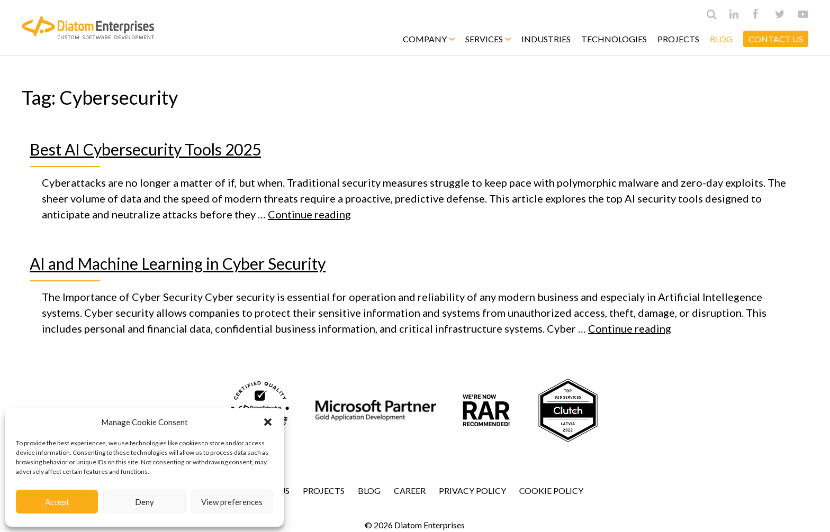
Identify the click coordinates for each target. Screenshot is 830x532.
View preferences (232, 502)
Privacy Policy (472, 490)
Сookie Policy (551, 490)
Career (410, 490)
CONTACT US (775, 39)
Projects (678, 39)
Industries (546, 39)
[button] (268, 422)
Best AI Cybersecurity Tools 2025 (145, 149)
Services (488, 39)
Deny (144, 502)
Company (429, 39)
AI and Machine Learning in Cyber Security (178, 263)
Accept (57, 502)
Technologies (614, 39)
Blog (721, 39)
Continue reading (309, 214)
